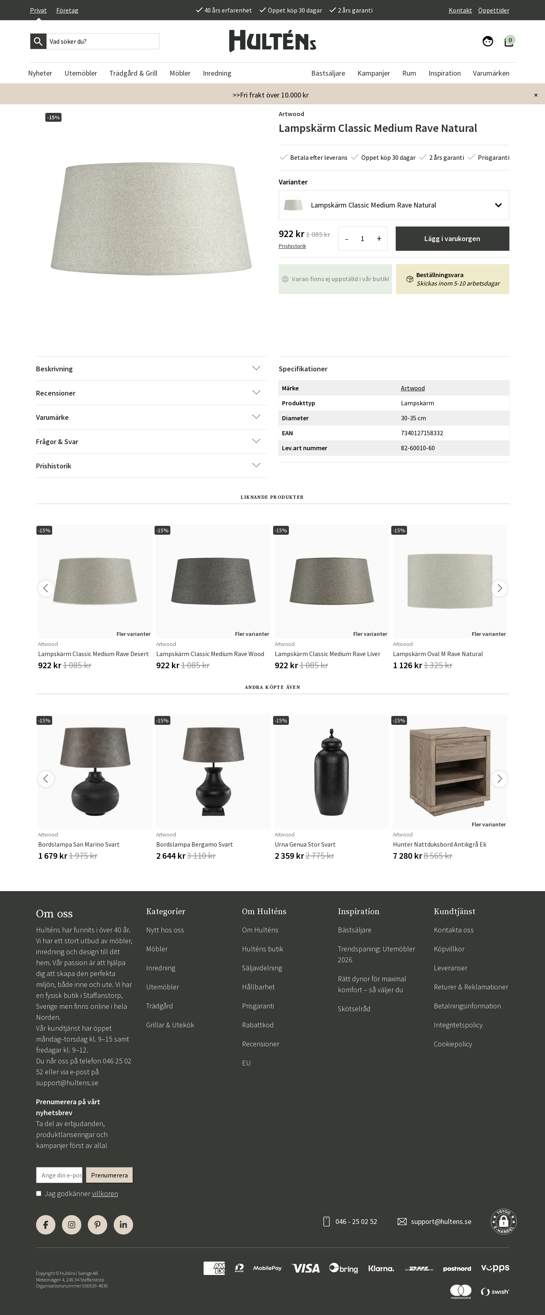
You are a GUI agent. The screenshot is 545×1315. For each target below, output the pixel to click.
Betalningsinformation (467, 1005)
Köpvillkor (449, 948)
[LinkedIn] (123, 1225)
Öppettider (493, 10)
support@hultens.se (67, 1082)
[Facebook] (45, 1225)
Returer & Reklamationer (471, 986)
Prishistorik (292, 246)
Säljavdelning (262, 967)
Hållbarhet (258, 986)
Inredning (160, 967)
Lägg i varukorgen (452, 238)
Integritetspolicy (458, 1024)
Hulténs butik (262, 948)
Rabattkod (258, 1024)
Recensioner (260, 1043)
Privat (38, 10)
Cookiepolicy (453, 1043)
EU (246, 1062)
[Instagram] (71, 1225)
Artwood (291, 114)
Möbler (157, 948)
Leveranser (450, 967)
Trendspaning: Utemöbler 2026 (376, 954)
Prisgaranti (258, 1005)
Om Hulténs (260, 929)
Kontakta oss (454, 929)
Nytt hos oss (165, 929)
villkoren (105, 1193)
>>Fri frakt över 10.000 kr (271, 95)
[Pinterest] (97, 1225)
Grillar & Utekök (170, 1024)
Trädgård (159, 1005)
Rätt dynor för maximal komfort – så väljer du (372, 984)
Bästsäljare (354, 929)
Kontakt (460, 10)
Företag (67, 10)
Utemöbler (162, 986)
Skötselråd (354, 1008)
